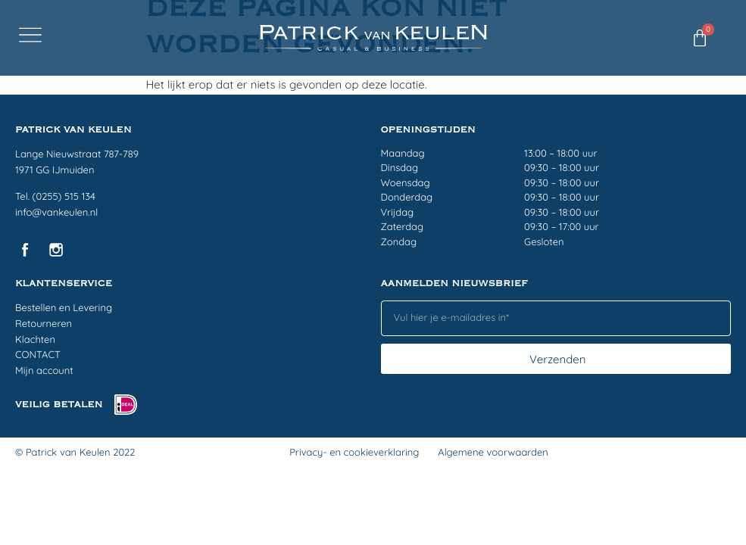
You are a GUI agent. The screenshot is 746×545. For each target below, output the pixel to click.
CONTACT (38, 355)
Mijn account (44, 371)
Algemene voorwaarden (493, 453)
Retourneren (43, 324)
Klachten (35, 340)
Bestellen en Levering (63, 308)
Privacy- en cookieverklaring (354, 453)
